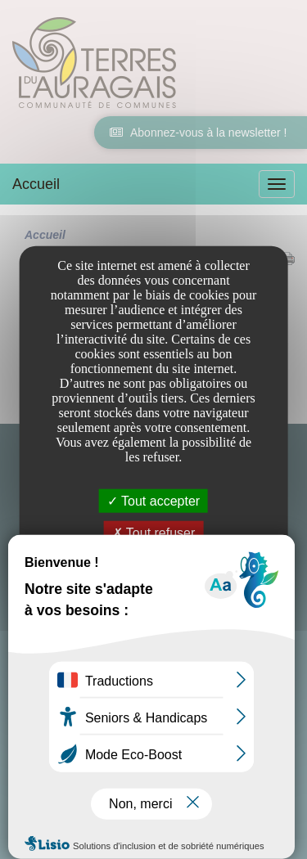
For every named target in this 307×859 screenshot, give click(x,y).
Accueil (36, 184)
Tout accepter (153, 501)
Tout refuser (154, 533)
